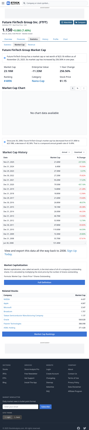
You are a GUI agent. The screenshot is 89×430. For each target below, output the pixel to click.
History (45, 39)
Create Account (52, 373)
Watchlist (66, 22)
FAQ (48, 391)
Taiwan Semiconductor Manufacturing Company (23, 315)
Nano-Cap (38, 81)
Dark (17, 417)
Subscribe (45, 407)
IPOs (4, 373)
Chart (65, 39)
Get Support (29, 378)
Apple (6, 303)
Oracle (6, 319)
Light (7, 417)
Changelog (50, 378)
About (70, 369)
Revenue (31, 44)
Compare (80, 22)
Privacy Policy (73, 382)
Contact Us (72, 373)
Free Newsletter (30, 373)
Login (48, 369)
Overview (8, 39)
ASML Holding (9, 328)
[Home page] (13, 3)
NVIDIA (7, 299)
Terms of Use (73, 378)
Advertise (50, 387)
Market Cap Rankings (44, 334)
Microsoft (7, 307)
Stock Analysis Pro (31, 369)
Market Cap (19, 44)
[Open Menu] (3, 3)
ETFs (4, 378)
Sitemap (49, 382)
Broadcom (8, 311)
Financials (21, 39)
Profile (55, 39)
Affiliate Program (75, 391)
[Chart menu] (84, 88)
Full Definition (44, 282)
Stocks (5, 369)
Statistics (34, 39)
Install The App (30, 382)
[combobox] (55, 3)
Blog (4, 382)
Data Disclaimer (74, 387)
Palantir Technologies (12, 323)
